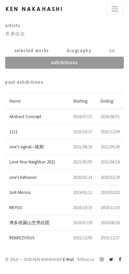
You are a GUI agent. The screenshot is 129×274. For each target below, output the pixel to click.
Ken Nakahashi (34, 8)
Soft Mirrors (20, 192)
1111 (13, 131)
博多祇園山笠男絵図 (29, 222)
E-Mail (68, 259)
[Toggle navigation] (114, 9)
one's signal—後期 (26, 146)
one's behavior (23, 177)
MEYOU (15, 207)
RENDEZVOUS (21, 237)
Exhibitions (64, 62)
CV (112, 50)
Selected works (31, 50)
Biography (79, 50)
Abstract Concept (25, 116)
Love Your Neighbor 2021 (32, 161)
